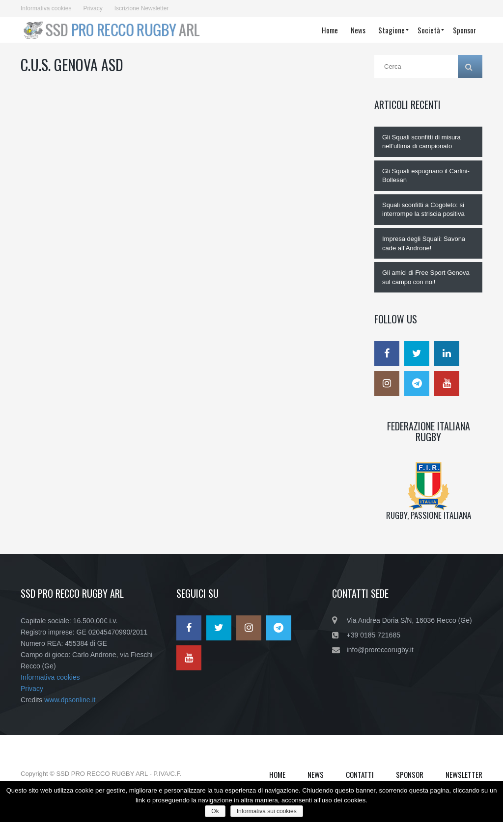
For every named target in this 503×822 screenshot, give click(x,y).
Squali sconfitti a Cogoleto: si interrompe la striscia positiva (423, 209)
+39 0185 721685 (373, 635)
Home (277, 774)
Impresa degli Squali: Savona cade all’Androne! (423, 243)
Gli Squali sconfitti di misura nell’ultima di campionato (421, 141)
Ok (215, 811)
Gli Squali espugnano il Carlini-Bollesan (426, 175)
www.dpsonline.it (69, 700)
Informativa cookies (46, 8)
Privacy (92, 8)
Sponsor (409, 774)
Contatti (360, 774)
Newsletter (464, 774)
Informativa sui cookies (267, 811)
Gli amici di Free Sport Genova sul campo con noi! (426, 277)
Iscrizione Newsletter (141, 8)
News (315, 774)
